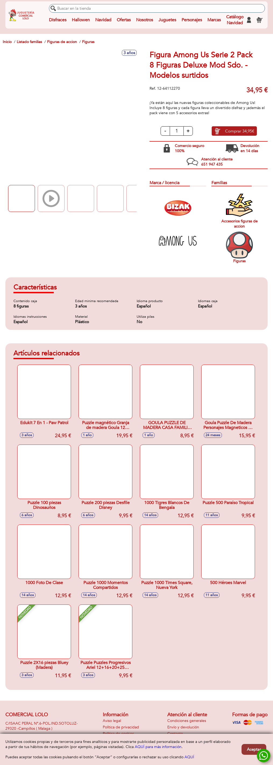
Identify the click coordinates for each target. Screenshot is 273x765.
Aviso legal (112, 720)
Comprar (239, 131)
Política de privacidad (121, 727)
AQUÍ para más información (158, 746)
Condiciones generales (186, 720)
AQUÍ (189, 757)
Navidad (103, 20)
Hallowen (81, 20)
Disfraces (57, 20)
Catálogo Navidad (234, 20)
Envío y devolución (183, 727)
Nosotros (144, 20)
